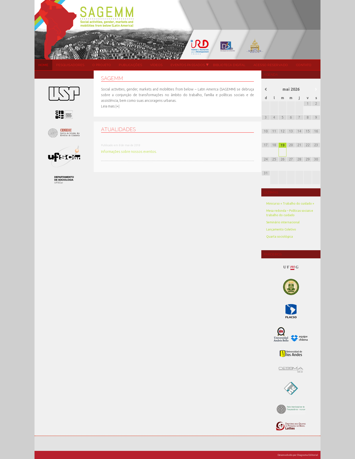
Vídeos (156, 65)
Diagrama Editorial (307, 455)
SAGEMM (177, 29)
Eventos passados (188, 65)
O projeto (101, 65)
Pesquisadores (70, 65)
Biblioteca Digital (229, 65)
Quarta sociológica (279, 236)
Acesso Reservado (270, 65)
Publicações (130, 65)
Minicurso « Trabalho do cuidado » (290, 203)
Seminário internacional (283, 222)
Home (43, 65)
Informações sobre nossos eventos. (129, 152)
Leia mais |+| (110, 106)
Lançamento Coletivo (281, 229)
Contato (304, 65)
